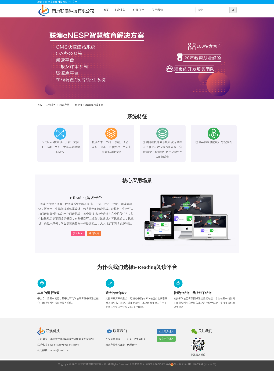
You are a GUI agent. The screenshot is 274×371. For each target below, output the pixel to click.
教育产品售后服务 (115, 344)
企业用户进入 (166, 331)
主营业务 (51, 104)
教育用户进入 (166, 338)
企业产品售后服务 (136, 339)
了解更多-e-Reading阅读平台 (88, 104)
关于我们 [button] (158, 9)
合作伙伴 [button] (140, 9)
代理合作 (132, 344)
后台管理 (210, 364)
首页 (106, 9)
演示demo (78, 233)
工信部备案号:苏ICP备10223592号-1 (149, 364)
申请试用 (94, 233)
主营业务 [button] (121, 9)
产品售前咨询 (113, 339)
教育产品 (64, 104)
